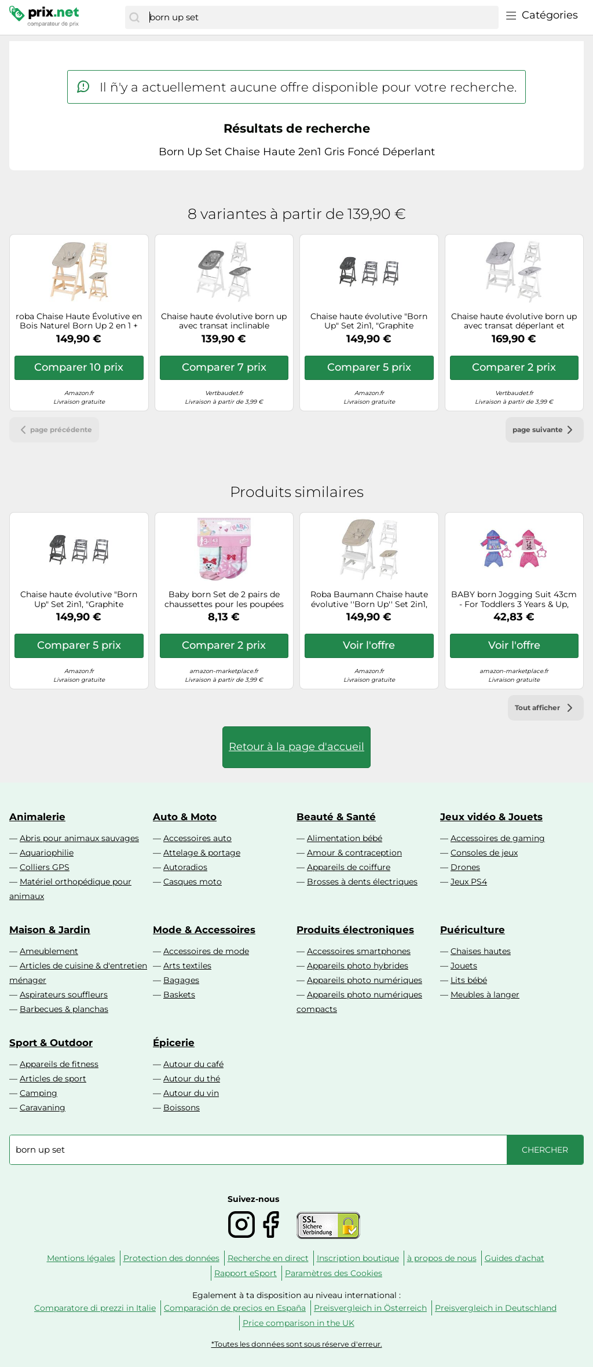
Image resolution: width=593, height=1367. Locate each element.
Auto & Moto (185, 817)
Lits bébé (469, 980)
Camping (38, 1093)
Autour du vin (191, 1093)
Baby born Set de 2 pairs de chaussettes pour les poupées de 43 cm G (224, 599)
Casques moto (192, 881)
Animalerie (37, 817)
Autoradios (185, 867)
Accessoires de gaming (498, 838)
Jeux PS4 (469, 881)
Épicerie (174, 1042)
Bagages (181, 980)
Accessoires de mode (206, 951)
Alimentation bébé (344, 838)
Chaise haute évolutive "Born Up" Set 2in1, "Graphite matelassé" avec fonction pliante (368, 321)
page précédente (54, 430)
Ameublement (49, 951)
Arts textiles (187, 965)
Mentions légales (81, 1258)
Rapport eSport (245, 1273)
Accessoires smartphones (359, 951)
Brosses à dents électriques (362, 881)
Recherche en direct (268, 1258)
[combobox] (321, 17)
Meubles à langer (485, 994)
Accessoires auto (197, 838)
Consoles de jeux (484, 852)
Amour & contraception (354, 852)
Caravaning (42, 1107)
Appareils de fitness (59, 1064)
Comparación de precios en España (235, 1308)
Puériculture (472, 929)
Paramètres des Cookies (333, 1273)
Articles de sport (53, 1078)
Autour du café (193, 1064)
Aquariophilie (47, 852)
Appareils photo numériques (364, 980)
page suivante (545, 430)
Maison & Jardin (49, 929)
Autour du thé (191, 1078)
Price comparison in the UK (298, 1323)
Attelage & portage (201, 852)
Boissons (181, 1107)
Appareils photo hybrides (357, 965)
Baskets (179, 994)
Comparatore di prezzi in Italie (95, 1308)
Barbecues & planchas (64, 1009)
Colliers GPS (44, 867)
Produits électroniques (355, 929)
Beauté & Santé (336, 817)
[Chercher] (134, 17)
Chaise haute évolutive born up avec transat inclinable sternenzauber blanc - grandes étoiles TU (224, 321)
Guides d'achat (514, 1258)
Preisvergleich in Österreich (370, 1308)
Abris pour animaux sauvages (79, 838)
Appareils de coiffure (348, 867)
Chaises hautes (481, 951)
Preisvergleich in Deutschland (496, 1308)
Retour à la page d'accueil (296, 746)
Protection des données (171, 1258)
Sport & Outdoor (51, 1042)
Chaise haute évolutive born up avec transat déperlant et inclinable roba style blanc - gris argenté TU (514, 321)
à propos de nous (442, 1258)
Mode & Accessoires (204, 929)
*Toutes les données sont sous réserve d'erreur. (296, 1344)
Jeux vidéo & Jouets (491, 817)
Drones (465, 867)
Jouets (464, 965)
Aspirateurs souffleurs (64, 994)
